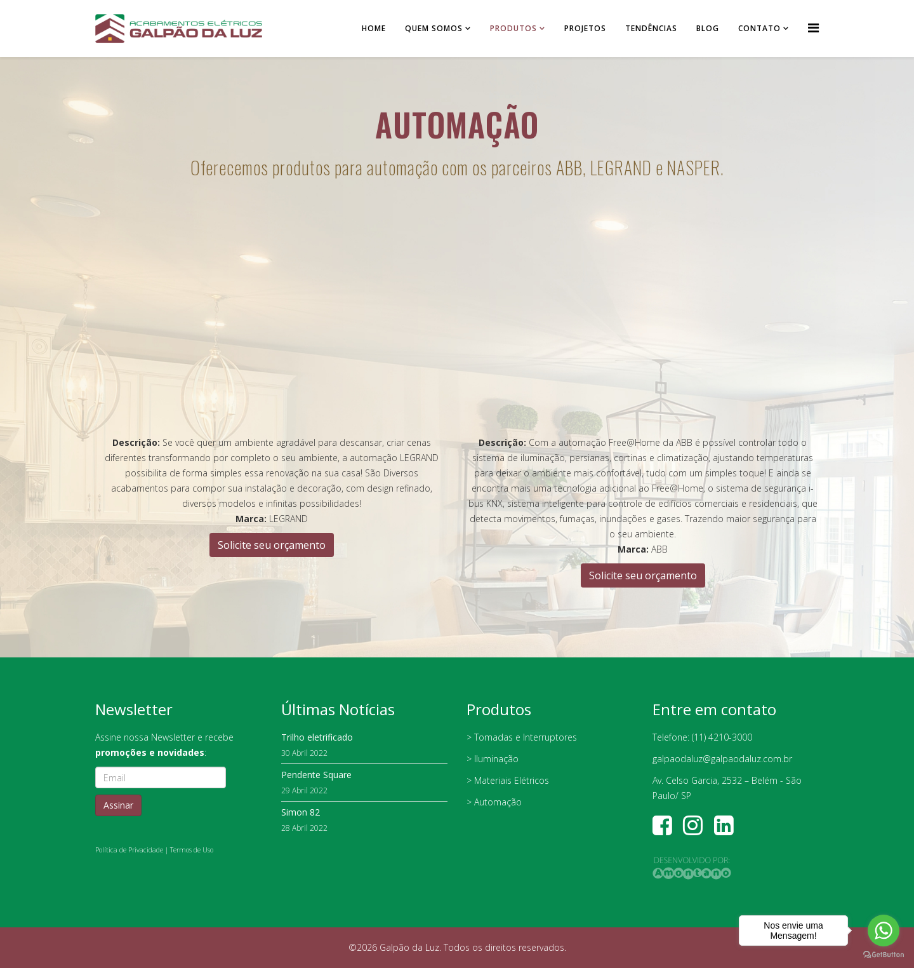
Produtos (513, 28)
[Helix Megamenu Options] (813, 27)
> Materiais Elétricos (508, 780)
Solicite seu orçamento (272, 545)
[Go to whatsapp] (883, 930)
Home (374, 28)
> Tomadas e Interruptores (522, 737)
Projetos (585, 28)
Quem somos (434, 28)
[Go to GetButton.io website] (883, 955)
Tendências (651, 28)
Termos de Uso (191, 849)
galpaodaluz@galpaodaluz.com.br (722, 759)
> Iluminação (493, 759)
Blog (707, 28)
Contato (759, 28)
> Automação (494, 802)
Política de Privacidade (129, 849)
